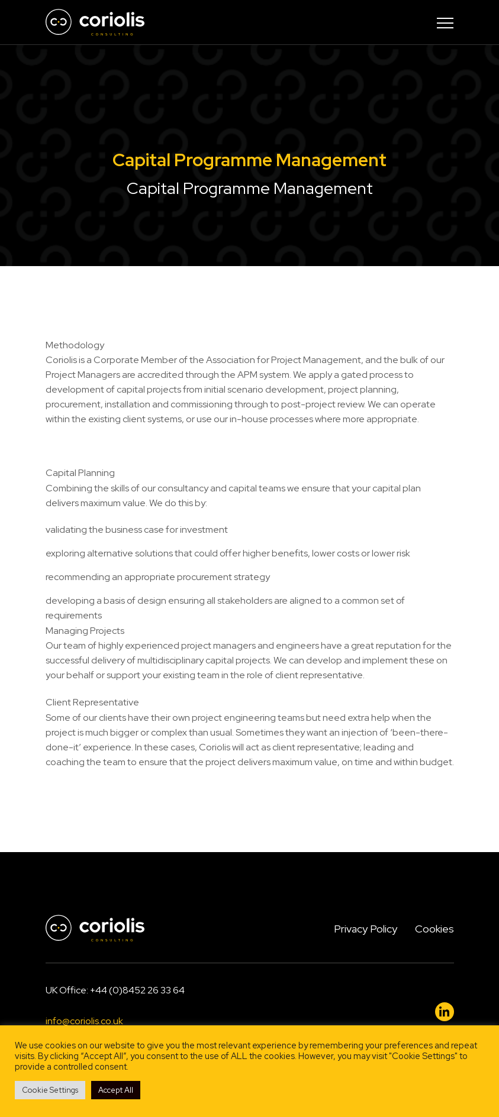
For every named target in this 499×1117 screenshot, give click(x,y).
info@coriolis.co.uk (84, 1021)
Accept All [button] (115, 1090)
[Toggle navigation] (445, 22)
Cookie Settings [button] (50, 1090)
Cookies (434, 928)
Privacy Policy (365, 928)
